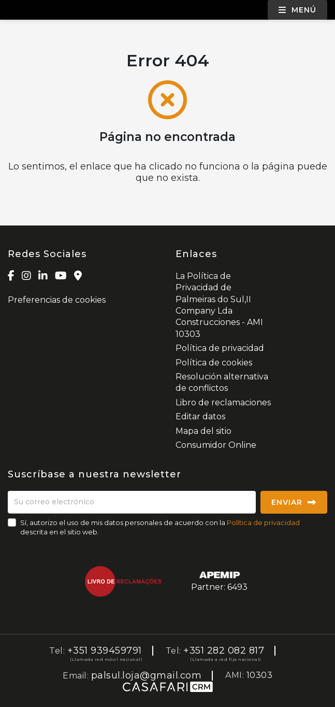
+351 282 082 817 (223, 650)
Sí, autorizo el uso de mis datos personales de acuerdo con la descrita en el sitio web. (160, 527)
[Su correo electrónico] (132, 502)
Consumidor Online (216, 445)
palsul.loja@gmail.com (146, 675)
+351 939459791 (104, 650)
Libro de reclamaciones (223, 402)
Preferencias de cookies (57, 300)
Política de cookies (214, 362)
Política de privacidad (220, 348)
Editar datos (200, 416)
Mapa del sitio (203, 431)
